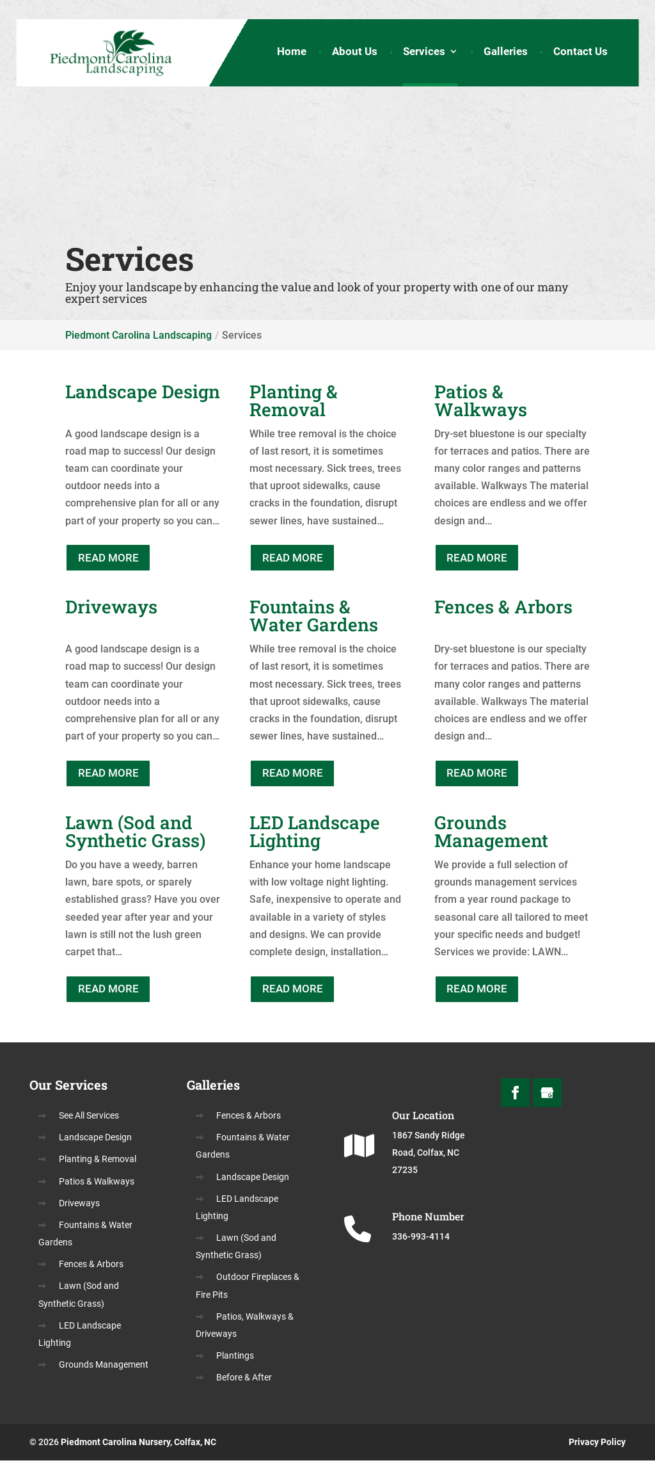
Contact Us (580, 54)
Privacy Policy (597, 1453)
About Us (354, 54)
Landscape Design (95, 1149)
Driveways (79, 1214)
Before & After (244, 1389)
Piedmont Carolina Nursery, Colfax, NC (138, 1453)
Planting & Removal (97, 1170)
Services (424, 54)
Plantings (235, 1367)
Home (291, 54)
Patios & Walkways (96, 1192)
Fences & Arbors (91, 1275)
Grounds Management (103, 1376)
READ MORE (114, 559)
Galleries (506, 54)
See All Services (89, 1127)
